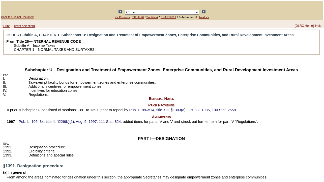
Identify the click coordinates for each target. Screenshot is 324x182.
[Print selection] (24, 26)
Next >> (204, 17)
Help (318, 26)
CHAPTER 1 (168, 17)
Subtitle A (152, 17)
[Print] (6, 26)
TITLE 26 (138, 17)
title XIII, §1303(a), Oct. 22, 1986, (182, 110)
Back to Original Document (17, 16)
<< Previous (122, 17)
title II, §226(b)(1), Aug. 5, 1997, (70, 122)
